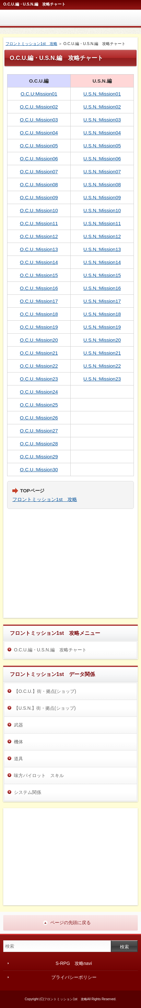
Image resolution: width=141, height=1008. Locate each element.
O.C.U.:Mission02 (39, 106)
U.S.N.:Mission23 (102, 379)
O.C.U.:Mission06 (39, 158)
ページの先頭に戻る (70, 922)
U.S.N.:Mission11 (102, 223)
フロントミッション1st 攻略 (44, 499)
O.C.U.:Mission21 (39, 353)
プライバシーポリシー (74, 977)
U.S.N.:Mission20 (102, 340)
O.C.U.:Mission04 (39, 132)
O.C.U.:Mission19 (39, 327)
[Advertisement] (70, 565)
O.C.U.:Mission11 (39, 223)
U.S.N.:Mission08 (102, 184)
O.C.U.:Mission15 (39, 275)
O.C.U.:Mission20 (39, 340)
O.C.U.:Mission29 (39, 456)
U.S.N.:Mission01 (102, 94)
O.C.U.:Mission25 (39, 404)
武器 (18, 724)
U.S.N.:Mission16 (102, 288)
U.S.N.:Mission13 (102, 249)
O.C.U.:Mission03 (39, 119)
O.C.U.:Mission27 (39, 430)
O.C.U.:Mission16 (39, 288)
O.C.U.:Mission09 (39, 197)
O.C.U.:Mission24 (39, 392)
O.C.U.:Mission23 (39, 379)
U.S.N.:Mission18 (102, 314)
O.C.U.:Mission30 (39, 469)
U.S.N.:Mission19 (102, 327)
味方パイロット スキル (39, 775)
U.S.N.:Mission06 (102, 158)
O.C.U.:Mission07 (39, 171)
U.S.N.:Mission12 (102, 236)
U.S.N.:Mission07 (102, 171)
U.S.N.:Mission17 (102, 301)
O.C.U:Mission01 (38, 94)
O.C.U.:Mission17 (39, 301)
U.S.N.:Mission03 (102, 119)
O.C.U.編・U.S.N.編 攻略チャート (50, 649)
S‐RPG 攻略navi (73, 963)
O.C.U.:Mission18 (39, 314)
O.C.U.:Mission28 (39, 443)
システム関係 (27, 792)
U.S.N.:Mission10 (102, 210)
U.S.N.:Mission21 (102, 353)
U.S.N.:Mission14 (102, 262)
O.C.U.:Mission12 (39, 236)
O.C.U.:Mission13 (39, 249)
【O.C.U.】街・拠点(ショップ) (45, 691)
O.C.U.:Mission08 (39, 184)
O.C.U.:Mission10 (39, 210)
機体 (18, 741)
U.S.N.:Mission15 (102, 275)
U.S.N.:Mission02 (102, 106)
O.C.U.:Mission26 (39, 417)
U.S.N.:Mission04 (102, 132)
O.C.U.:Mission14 (39, 262)
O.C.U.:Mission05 (39, 145)
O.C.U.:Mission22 (39, 366)
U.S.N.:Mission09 (102, 197)
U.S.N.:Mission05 (102, 145)
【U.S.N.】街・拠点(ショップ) (45, 708)
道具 (18, 758)
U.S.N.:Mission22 (102, 366)
